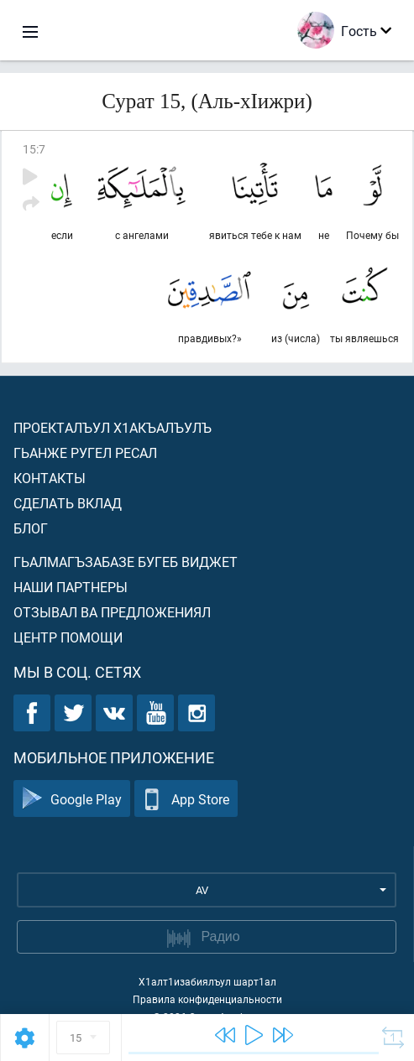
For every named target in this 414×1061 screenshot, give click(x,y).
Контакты (49, 477)
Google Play (72, 799)
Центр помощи (68, 637)
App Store (186, 799)
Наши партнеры (70, 587)
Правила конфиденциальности (207, 999)
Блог (30, 528)
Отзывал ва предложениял (112, 612)
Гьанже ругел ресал (85, 452)
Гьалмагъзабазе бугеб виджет (125, 561)
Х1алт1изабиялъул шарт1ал (207, 981)
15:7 (34, 149)
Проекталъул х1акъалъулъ (112, 427)
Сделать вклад (67, 503)
